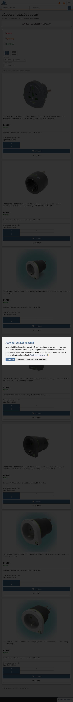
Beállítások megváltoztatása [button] (36, 359)
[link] (39, 355)
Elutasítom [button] (20, 359)
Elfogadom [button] (10, 359)
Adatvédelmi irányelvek (39, 355)
